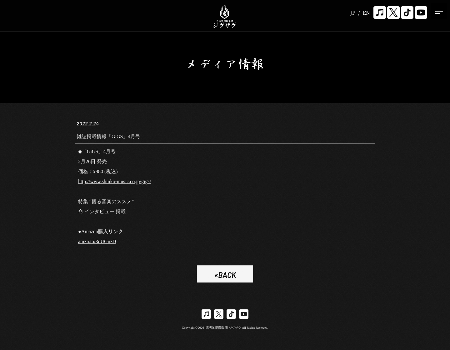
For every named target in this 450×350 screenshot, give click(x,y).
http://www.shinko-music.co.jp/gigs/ (114, 182)
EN (366, 12)
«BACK (225, 276)
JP (352, 12)
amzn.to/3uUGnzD (97, 242)
